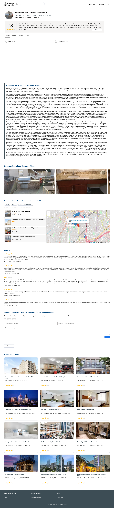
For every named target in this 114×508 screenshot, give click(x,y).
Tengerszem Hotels (8, 51)
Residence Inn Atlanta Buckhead (60, 51)
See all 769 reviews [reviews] (97, 29)
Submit (107, 337)
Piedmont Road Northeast (45, 15)
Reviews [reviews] (27, 35)
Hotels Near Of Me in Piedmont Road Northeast (42, 51)
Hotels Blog (92, 4)
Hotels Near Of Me (103, 4)
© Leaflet (93, 242)
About (5, 497)
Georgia (28, 15)
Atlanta (34, 15)
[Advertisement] (57, 65)
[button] (78, 225)
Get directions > (36, 208)
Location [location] (20, 35)
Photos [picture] (14, 35)
